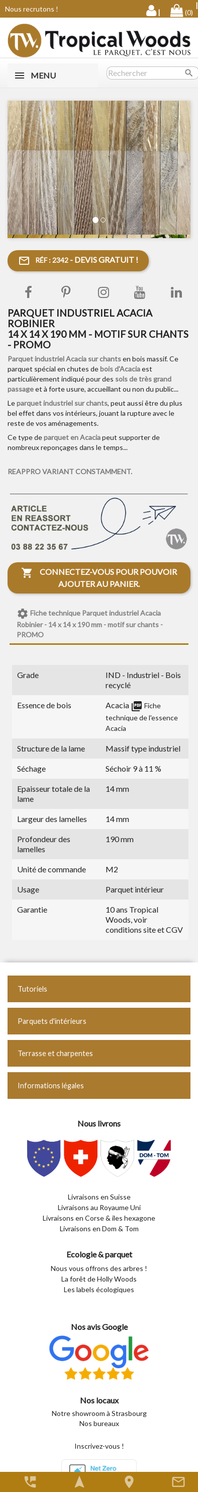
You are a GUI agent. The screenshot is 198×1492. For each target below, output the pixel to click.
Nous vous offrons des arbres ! (99, 1268)
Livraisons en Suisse (99, 1196)
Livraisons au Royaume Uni (99, 1207)
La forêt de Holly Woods (99, 1279)
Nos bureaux (99, 1423)
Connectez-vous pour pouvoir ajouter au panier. (99, 577)
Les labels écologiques (99, 1289)
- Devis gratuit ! (78, 261)
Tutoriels (32, 989)
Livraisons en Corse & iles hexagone (99, 1218)
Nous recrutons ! (31, 9)
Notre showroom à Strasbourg (99, 1413)
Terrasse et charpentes (55, 1053)
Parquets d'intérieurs (52, 1021)
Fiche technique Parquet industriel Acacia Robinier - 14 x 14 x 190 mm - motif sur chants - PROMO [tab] (90, 623)
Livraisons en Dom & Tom (99, 1228)
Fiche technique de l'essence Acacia (142, 716)
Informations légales (51, 1085)
